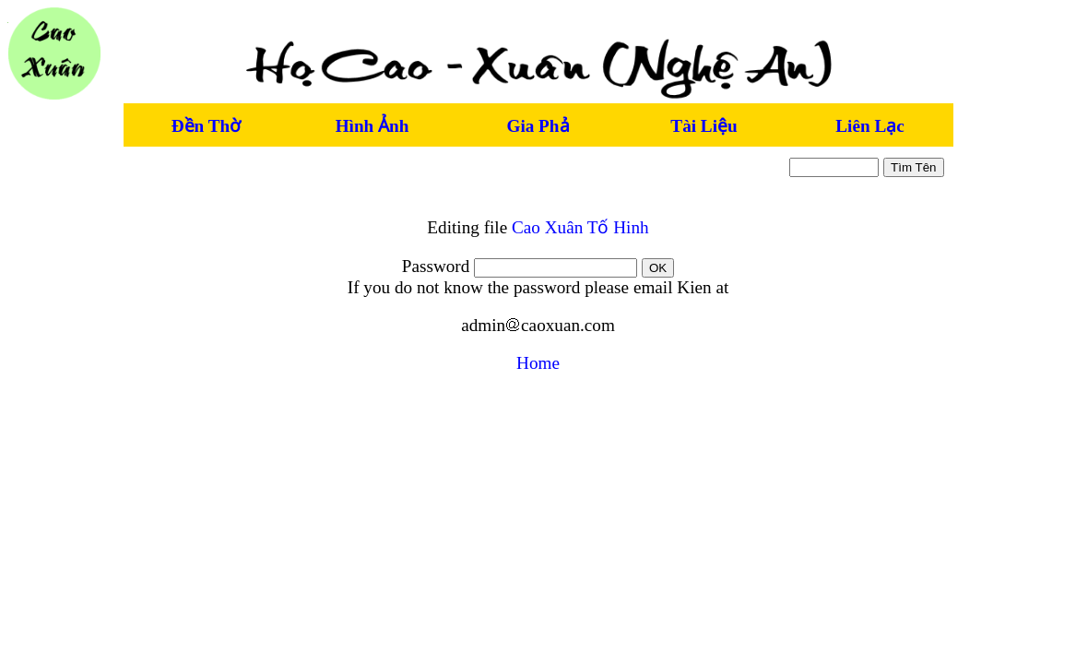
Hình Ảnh (372, 126)
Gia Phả (537, 126)
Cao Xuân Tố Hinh (580, 227)
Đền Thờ (206, 126)
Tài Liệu (703, 126)
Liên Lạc (869, 126)
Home (538, 363)
